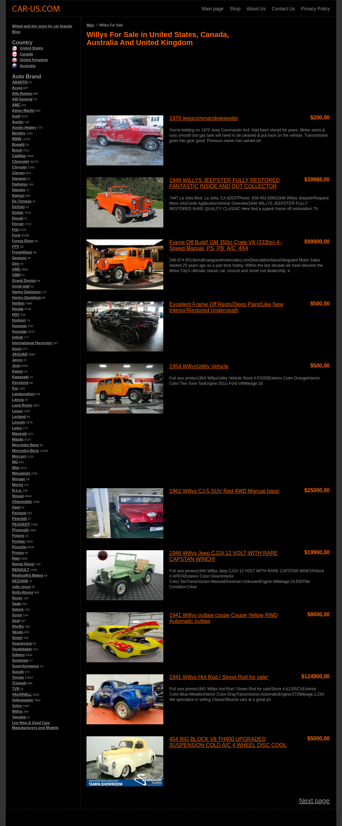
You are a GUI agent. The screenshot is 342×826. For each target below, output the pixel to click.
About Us (256, 8)
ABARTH (19, 82)
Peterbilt (19, 519)
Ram (16, 558)
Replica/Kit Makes (27, 575)
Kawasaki (20, 377)
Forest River (22, 241)
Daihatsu (19, 184)
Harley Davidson (26, 292)
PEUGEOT (21, 524)
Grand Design (24, 280)
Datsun (18, 195)
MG (15, 462)
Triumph (19, 683)
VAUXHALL (22, 694)
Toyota (18, 677)
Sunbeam (20, 660)
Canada (22, 54)
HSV (16, 314)
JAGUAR (19, 354)
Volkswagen (22, 700)
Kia (15, 388)
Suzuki (18, 672)
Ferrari (18, 224)
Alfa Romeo (22, 93)
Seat (16, 621)
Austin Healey (24, 127)
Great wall (21, 286)
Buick (17, 150)
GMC (16, 269)
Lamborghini (23, 394)
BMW (16, 139)
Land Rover (22, 405)
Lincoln (18, 422)
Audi (16, 116)
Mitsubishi (21, 473)
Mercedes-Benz (25, 451)
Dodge (17, 212)
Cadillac (19, 156)
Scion (17, 615)
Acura (17, 88)
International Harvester (32, 343)
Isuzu (16, 348)
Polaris (18, 536)
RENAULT (20, 570)
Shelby (18, 626)
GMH (16, 275)
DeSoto (18, 207)
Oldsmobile (22, 502)
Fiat (15, 229)
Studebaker (22, 649)
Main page (212, 8)
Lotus (17, 428)
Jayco (17, 360)
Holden (18, 303)
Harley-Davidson (26, 297)
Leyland (19, 417)
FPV (15, 246)
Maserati (19, 434)
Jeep (16, 365)
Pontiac (18, 541)
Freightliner (22, 252)
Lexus (17, 411)
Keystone (20, 382)
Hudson (19, 320)
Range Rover (23, 564)
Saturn (18, 609)
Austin (17, 122)
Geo (15, 263)
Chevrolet (20, 161)
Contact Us (283, 8)
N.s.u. (17, 490)
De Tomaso (21, 201)
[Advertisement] (208, 78)
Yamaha (19, 717)
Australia (23, 66)
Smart (17, 638)
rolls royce (21, 587)
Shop (234, 8)
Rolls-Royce (22, 592)
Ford (16, 235)
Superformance (25, 666)
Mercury (19, 456)
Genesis (19, 258)
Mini (15, 468)
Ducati (17, 218)
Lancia (18, 399)
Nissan (18, 496)
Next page (314, 800)
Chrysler (19, 167)
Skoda (17, 632)
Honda (17, 309)
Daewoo (19, 178)
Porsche (19, 547)
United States (27, 48)
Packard (19, 513)
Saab (16, 604)
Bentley (18, 133)
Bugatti (18, 144)
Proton (18, 553)
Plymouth (20, 530)
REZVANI (20, 581)
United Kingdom (30, 60)
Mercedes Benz (25, 445)
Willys (17, 711)
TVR (15, 689)
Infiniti (17, 337)
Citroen (18, 173)
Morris (17, 485)
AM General (22, 99)
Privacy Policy (315, 8)
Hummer (19, 326)
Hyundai (19, 331)
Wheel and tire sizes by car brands (42, 26)
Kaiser (17, 371)
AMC (16, 105)
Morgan (18, 479)
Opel (16, 507)
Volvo (17, 706)
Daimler (18, 190)
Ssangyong (22, 643)
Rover (17, 598)
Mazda (17, 439)
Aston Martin (23, 110)
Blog (16, 32)
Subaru (18, 655)
